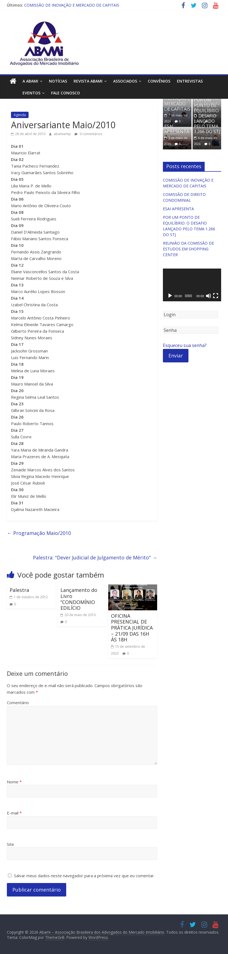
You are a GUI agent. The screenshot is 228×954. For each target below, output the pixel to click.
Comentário (18, 702)
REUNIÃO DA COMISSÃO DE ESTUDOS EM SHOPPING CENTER (188, 248)
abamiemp (63, 134)
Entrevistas (190, 81)
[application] (192, 285)
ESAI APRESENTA (176, 129)
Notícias (58, 81)
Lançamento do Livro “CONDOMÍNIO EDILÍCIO (78, 599)
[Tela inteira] (215, 296)
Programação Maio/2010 (39, 533)
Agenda (20, 115)
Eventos (19, 92)
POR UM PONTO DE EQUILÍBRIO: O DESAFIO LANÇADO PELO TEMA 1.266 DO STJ (207, 116)
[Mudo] (208, 296)
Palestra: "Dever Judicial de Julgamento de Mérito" (95, 557)
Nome (14, 781)
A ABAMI (30, 81)
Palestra (19, 590)
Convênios (159, 81)
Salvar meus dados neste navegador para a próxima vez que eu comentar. (84, 875)
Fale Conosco (53, 92)
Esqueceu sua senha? (185, 345)
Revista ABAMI (88, 81)
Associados (125, 81)
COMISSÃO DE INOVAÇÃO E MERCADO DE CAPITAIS (71, 5)
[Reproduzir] (170, 296)
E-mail (14, 813)
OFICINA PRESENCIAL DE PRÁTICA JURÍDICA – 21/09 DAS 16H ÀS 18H (132, 628)
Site (10, 844)
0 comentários (88, 134)
